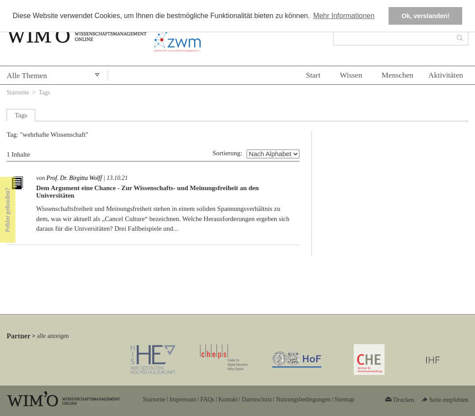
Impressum (182, 399)
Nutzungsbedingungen (303, 399)
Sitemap (344, 399)
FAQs (207, 399)
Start (313, 75)
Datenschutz (257, 399)
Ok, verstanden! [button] (425, 15)
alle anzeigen (53, 336)
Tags (44, 92)
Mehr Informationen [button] (343, 15)
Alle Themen (27, 75)
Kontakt (228, 399)
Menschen (397, 75)
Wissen (351, 75)
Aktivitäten (445, 75)
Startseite (18, 92)
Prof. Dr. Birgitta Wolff (74, 178)
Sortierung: (228, 153)
